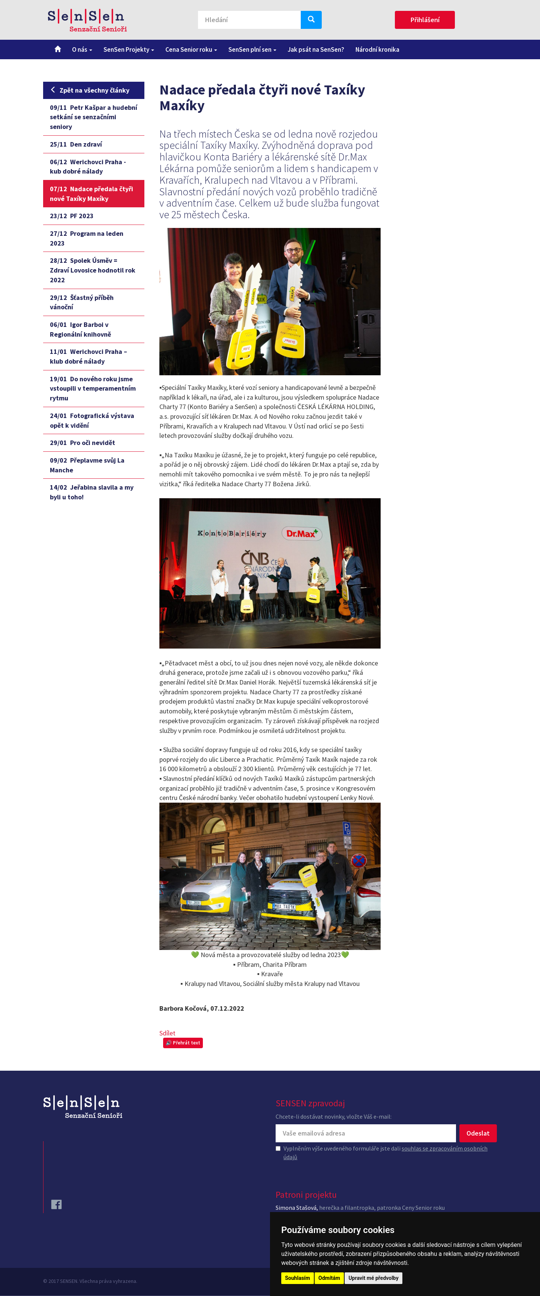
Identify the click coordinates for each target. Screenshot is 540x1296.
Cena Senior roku (191, 49)
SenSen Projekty (129, 49)
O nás (82, 49)
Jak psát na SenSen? (316, 49)
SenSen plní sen (252, 49)
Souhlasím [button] (297, 1278)
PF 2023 (72, 215)
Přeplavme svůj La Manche (87, 465)
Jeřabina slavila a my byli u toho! (92, 492)
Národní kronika (377, 49)
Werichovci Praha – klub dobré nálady (88, 356)
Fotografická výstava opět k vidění (92, 420)
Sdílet (167, 1033)
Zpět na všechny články (89, 90)
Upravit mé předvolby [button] (373, 1278)
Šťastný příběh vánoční (82, 302)
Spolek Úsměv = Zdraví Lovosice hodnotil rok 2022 (92, 270)
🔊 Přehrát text (183, 1043)
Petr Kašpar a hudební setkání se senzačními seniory (93, 117)
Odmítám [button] (329, 1278)
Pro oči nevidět (82, 442)
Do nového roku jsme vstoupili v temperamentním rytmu (93, 388)
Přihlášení (425, 19)
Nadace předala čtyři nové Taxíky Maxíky (91, 193)
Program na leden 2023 (86, 238)
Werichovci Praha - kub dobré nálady (88, 166)
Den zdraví (76, 144)
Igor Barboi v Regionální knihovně (80, 329)
